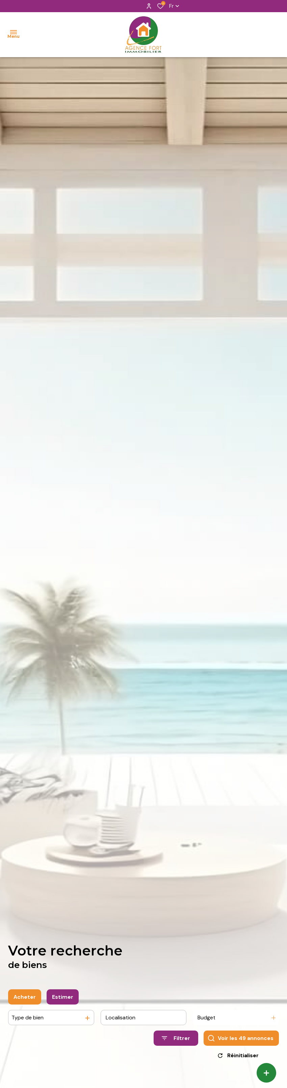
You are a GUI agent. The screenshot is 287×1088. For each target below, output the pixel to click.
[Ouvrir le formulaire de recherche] (176, 1041)
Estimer (62, 1000)
